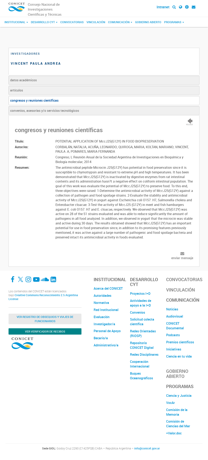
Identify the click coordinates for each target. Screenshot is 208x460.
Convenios (137, 312)
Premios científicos (180, 342)
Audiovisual (174, 316)
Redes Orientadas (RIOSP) (143, 333)
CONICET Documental (175, 325)
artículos (16, 90)
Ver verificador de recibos (45, 331)
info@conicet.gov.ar (147, 448)
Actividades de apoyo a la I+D (140, 303)
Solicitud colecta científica (142, 321)
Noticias (172, 309)
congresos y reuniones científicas (34, 100)
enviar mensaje (182, 258)
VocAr (170, 402)
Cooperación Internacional (139, 364)
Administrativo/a (106, 345)
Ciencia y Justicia (179, 395)
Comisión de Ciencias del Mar (178, 423)
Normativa (101, 302)
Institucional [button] (16, 22)
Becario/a (101, 338)
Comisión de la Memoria (176, 412)
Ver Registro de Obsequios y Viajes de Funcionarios (45, 319)
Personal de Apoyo (107, 331)
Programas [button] (174, 22)
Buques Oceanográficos (141, 375)
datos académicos (23, 80)
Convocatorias (72, 22)
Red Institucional (106, 310)
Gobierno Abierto (148, 22)
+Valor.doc (174, 433)
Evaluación (101, 317)
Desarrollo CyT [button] (44, 22)
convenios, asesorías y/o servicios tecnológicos (44, 110)
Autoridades (102, 295)
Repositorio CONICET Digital (142, 345)
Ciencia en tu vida (179, 356)
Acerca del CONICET (108, 288)
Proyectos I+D (140, 293)
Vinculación (96, 22)
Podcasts (173, 335)
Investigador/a (104, 324)
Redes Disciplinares (144, 354)
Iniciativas (173, 349)
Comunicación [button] (120, 22)
